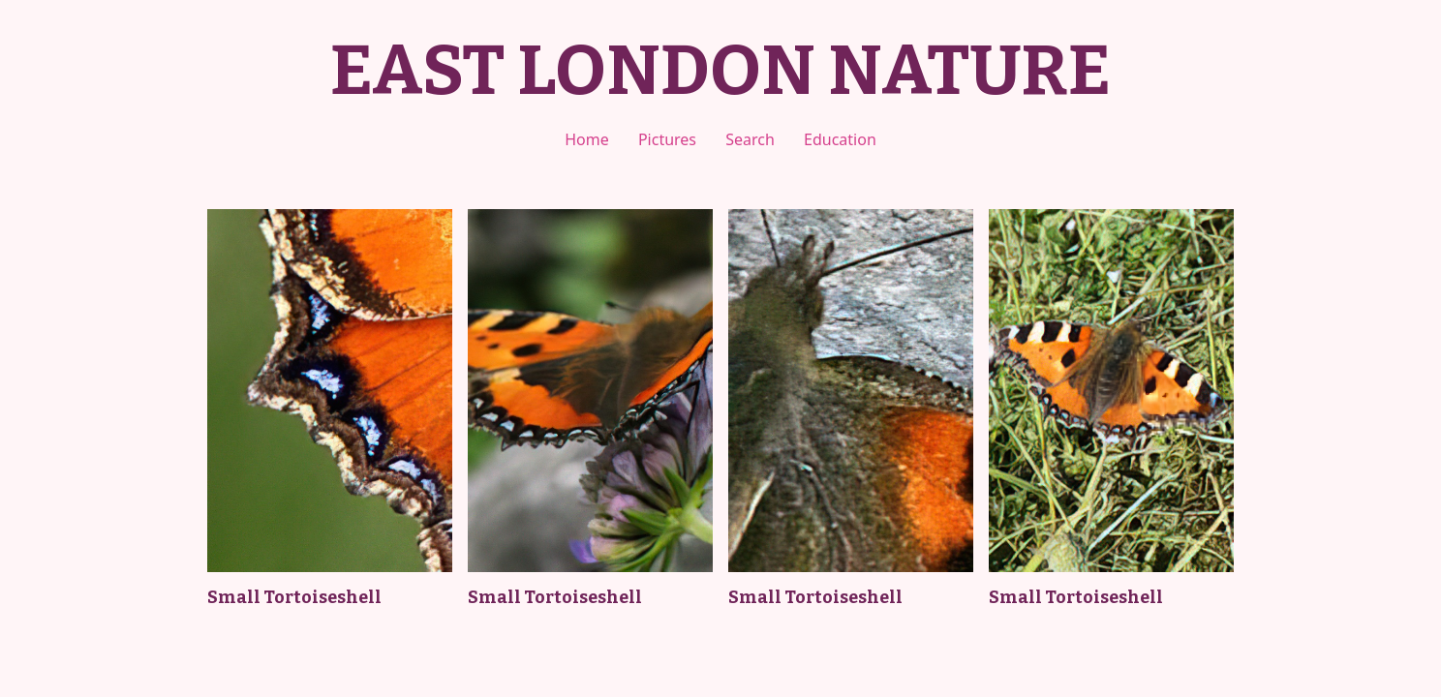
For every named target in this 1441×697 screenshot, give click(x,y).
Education (840, 139)
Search (750, 139)
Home (587, 139)
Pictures (667, 139)
